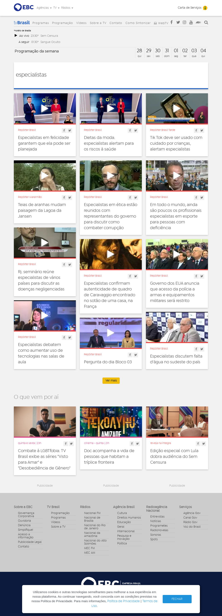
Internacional (126, 531)
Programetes (159, 525)
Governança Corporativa (26, 515)
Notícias (155, 521)
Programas (40, 23)
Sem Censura (49, 35)
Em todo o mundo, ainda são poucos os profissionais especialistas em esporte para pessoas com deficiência (176, 216)
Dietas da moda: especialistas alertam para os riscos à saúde (109, 143)
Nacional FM (92, 513)
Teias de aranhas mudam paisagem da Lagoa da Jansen (42, 210)
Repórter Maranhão (30, 197)
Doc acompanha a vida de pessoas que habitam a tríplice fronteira (109, 456)
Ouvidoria (24, 520)
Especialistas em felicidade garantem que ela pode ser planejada (44, 143)
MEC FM (89, 548)
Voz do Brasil (192, 526)
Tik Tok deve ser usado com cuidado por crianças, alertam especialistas (176, 143)
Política (122, 543)
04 (203, 50)
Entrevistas (157, 516)
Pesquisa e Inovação (124, 537)
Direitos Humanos (129, 517)
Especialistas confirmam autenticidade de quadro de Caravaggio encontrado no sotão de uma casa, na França (109, 295)
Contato (116, 23)
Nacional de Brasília (92, 519)
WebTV (163, 23)
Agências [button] (44, 7)
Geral (120, 526)
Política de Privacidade (123, 601)
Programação (62, 23)
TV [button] (56, 7)
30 (157, 50)
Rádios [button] (67, 7)
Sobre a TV (98, 23)
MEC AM (89, 552)
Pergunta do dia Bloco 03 (108, 362)
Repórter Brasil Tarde (162, 130)
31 (167, 50)
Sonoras (155, 534)
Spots (154, 539)
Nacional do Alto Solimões (95, 542)
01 (176, 50)
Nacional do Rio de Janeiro (95, 527)
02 (185, 50)
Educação (124, 522)
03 (194, 50)
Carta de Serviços (189, 7)
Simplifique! (25, 529)
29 (148, 50)
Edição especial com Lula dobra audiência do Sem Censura (174, 456)
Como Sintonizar (138, 23)
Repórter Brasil (27, 130)
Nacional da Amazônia (92, 535)
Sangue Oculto (50, 42)
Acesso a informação (25, 536)
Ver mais (111, 380)
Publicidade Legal (30, 542)
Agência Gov (192, 513)
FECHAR (177, 599)
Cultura (122, 513)
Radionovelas (159, 530)
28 (139, 50)
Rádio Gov (190, 522)
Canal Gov (190, 517)
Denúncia (24, 525)
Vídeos (81, 23)
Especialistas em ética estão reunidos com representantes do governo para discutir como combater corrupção (110, 216)
